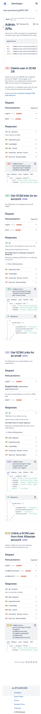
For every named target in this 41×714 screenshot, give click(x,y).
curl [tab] (8, 174)
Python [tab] (25, 174)
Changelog (17, 692)
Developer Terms (19, 704)
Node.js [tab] (14, 174)
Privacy (16, 700)
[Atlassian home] (5, 3)
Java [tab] (20, 174)
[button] (36, 3)
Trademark (17, 708)
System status (18, 696)
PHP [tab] (31, 174)
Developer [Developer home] (17, 3)
